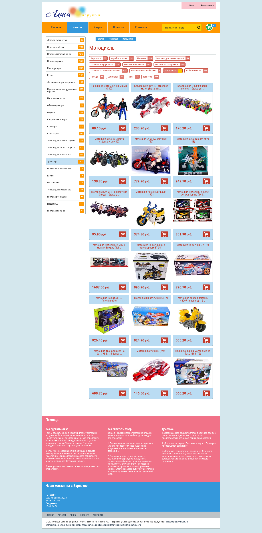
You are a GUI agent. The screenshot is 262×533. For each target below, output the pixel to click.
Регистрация (207, 5)
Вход (191, 5)
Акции (98, 27)
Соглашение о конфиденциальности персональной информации (77, 525)
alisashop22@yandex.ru (177, 521)
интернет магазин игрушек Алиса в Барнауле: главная (92, 39)
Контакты (141, 27)
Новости (118, 27)
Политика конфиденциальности (125, 525)
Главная (57, 27)
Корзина (208, 27)
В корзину (122, 128)
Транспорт (113, 39)
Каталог (80, 25)
